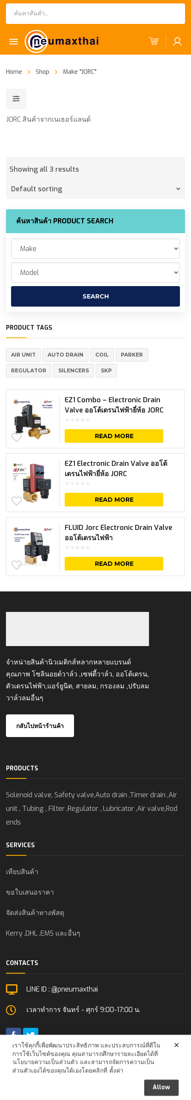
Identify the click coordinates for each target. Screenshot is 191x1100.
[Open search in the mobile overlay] (95, 13)
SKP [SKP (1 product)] (106, 370)
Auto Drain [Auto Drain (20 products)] (65, 354)
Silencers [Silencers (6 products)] (73, 370)
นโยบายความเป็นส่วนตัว (45, 1081)
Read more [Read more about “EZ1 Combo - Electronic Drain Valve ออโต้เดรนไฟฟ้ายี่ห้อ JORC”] (114, 436)
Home (14, 72)
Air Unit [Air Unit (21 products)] (23, 354)
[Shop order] (95, 188)
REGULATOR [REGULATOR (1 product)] (28, 370)
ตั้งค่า (116, 1089)
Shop (42, 72)
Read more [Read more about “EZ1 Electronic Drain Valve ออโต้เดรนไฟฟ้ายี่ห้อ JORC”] (114, 499)
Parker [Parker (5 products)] (132, 354)
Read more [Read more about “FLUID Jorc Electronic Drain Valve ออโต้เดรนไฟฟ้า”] (114, 564)
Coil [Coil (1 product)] (102, 354)
